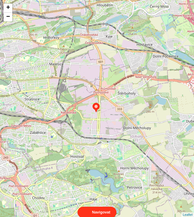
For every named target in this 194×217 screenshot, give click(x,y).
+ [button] (8, 8)
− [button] (8, 17)
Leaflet (188, 209)
